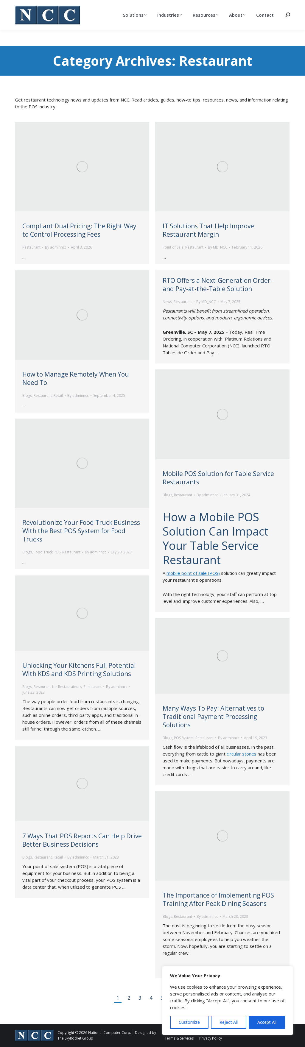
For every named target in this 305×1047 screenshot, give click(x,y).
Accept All (266, 1022)
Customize (189, 1022)
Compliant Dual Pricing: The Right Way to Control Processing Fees (79, 230)
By (55, 247)
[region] (227, 1000)
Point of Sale (173, 247)
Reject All (229, 1022)
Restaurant (31, 247)
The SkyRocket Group (75, 1038)
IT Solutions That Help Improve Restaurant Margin (208, 230)
